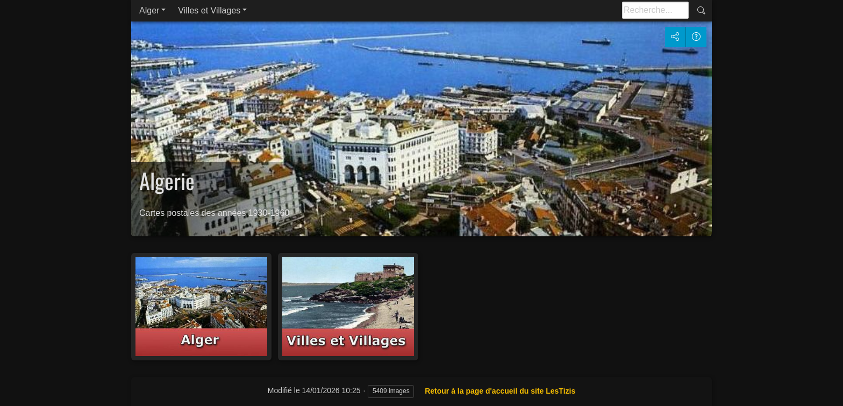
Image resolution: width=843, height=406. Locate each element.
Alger (149, 10)
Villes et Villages (209, 10)
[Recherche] (655, 10)
